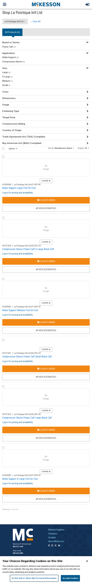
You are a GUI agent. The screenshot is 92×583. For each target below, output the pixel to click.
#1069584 (6, 184)
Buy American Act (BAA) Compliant (21, 143)
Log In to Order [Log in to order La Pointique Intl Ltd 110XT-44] (46, 200)
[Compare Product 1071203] (3, 386)
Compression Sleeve (13, 61)
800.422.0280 (18, 553)
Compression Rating (13, 123)
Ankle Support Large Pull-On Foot (19, 187)
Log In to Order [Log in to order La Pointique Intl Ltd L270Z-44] (46, 430)
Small (6, 85)
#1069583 (6, 306)
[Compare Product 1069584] (3, 157)
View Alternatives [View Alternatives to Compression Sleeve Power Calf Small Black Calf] (46, 377)
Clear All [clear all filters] (36, 21)
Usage (5, 104)
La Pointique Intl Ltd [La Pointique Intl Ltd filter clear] (14, 21)
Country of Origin (11, 130)
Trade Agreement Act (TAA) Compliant (23, 136)
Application (8, 53)
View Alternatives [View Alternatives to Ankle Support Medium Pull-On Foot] (46, 330)
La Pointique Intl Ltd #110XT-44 (27, 184)
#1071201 (6, 353)
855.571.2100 (18, 547)
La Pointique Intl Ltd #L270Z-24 (27, 353)
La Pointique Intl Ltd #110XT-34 (27, 306)
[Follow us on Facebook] (49, 545)
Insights (52, 537)
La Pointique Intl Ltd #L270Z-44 (27, 414)
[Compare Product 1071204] (3, 218)
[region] (46, 569)
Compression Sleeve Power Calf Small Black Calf (27, 356)
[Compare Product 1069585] (3, 447)
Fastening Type (10, 111)
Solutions (52, 533)
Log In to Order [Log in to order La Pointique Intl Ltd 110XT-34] (46, 322)
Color (5, 91)
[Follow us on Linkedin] (59, 545)
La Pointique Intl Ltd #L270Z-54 (27, 245)
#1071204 (6, 245)
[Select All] (3, 149)
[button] (61, 148)
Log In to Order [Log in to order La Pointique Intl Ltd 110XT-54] (46, 491)
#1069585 (6, 475)
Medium (7, 81)
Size (4, 68)
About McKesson (56, 541)
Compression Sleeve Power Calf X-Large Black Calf (28, 249)
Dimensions (9, 98)
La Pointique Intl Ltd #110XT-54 (27, 475)
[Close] (87, 561)
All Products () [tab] (12, 32)
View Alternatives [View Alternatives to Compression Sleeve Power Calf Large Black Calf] (46, 438)
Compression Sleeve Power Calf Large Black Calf (27, 417)
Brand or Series (11, 42)
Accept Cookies (70, 578)
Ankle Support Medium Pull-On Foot (20, 310)
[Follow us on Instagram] (52, 545)
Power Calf (9, 47)
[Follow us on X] (56, 545)
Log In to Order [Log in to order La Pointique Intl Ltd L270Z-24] (46, 369)
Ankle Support (10, 57)
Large (6, 72)
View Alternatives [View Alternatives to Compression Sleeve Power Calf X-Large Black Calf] (46, 269)
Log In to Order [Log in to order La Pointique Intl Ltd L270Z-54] (46, 261)
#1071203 (6, 414)
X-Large (7, 76)
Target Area (8, 117)
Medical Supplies (56, 529)
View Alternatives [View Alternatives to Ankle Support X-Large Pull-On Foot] (46, 499)
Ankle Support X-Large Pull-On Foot (20, 478)
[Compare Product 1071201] (3, 340)
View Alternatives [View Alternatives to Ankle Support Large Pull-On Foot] (46, 208)
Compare (46, 181)
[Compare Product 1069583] (3, 279)
